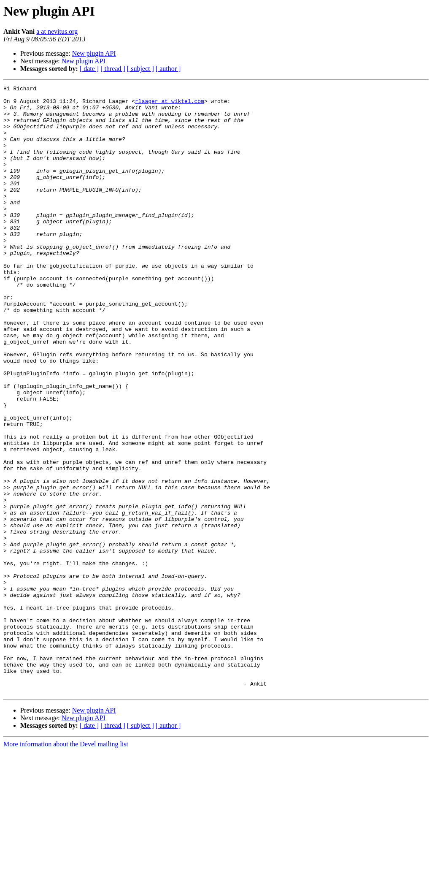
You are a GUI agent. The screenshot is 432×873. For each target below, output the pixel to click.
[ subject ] (140, 68)
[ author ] (168, 68)
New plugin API (94, 53)
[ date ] (89, 68)
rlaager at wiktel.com (169, 104)
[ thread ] (112, 68)
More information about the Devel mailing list (65, 865)
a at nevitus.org (57, 31)
